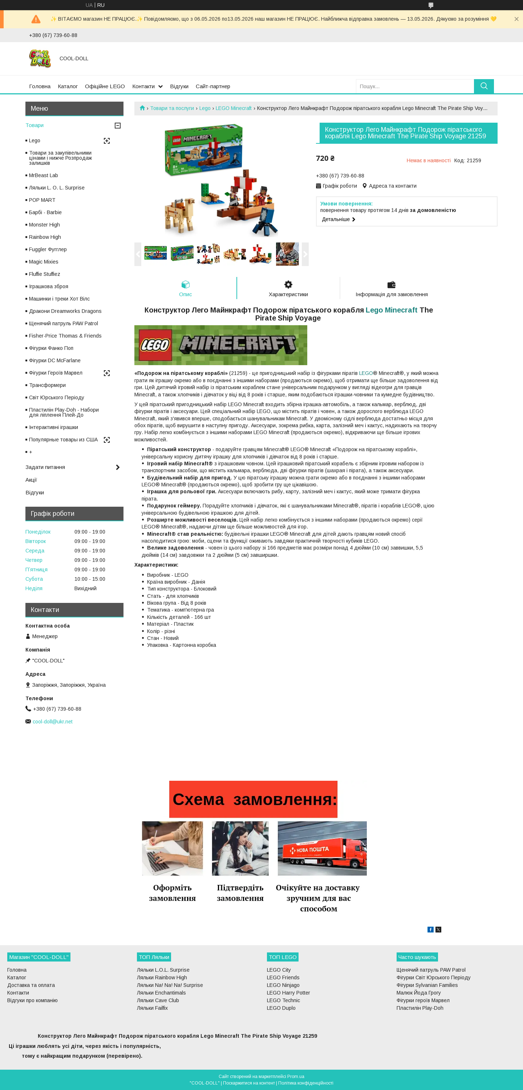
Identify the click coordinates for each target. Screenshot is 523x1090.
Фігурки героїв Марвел (423, 1000)
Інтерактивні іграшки (53, 427)
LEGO (366, 373)
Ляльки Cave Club (158, 1000)
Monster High (44, 225)
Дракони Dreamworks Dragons (65, 311)
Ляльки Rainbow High (162, 977)
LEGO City (279, 970)
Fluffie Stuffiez (44, 274)
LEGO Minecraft (234, 108)
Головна (39, 86)
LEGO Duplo (281, 1008)
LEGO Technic (283, 1000)
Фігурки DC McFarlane (55, 360)
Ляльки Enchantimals (161, 993)
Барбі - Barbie (45, 212)
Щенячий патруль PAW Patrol (63, 323)
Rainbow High (45, 237)
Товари (34, 125)
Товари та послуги (172, 108)
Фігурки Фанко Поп (51, 348)
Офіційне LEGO (105, 86)
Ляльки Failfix (152, 1008)
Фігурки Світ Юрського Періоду (434, 977)
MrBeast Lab (43, 175)
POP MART (42, 200)
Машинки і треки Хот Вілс (59, 299)
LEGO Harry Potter (288, 993)
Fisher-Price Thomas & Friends (65, 336)
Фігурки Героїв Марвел (55, 373)
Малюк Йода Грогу (419, 993)
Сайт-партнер (213, 86)
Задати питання (45, 467)
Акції (31, 480)
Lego (205, 108)
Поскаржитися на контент (249, 1083)
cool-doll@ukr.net (53, 721)
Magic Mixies (43, 262)
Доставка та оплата (31, 985)
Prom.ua (295, 1076)
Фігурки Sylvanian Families (427, 985)
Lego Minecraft (392, 310)
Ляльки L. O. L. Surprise (57, 188)
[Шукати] (484, 86)
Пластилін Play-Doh (420, 1008)
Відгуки (179, 86)
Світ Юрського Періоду (56, 397)
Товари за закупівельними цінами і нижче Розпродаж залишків (60, 158)
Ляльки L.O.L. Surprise (163, 970)
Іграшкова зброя (48, 286)
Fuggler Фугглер (48, 249)
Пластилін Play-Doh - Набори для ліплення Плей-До (64, 412)
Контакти (143, 86)
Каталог (68, 86)
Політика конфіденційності (305, 1083)
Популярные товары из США (63, 439)
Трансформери (47, 385)
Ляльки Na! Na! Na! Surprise (170, 985)
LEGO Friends (283, 977)
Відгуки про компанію (32, 1000)
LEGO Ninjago (283, 985)
